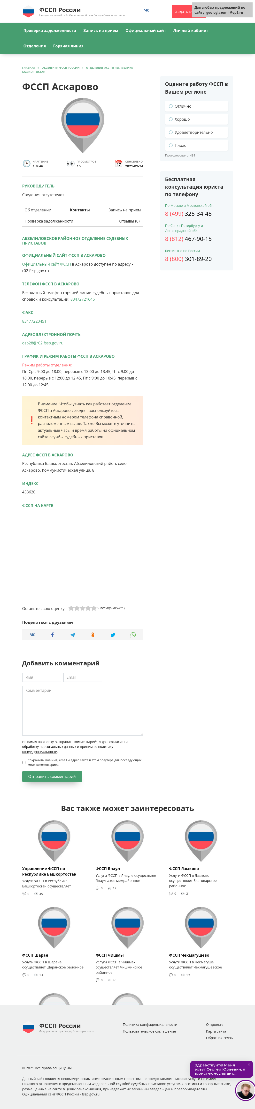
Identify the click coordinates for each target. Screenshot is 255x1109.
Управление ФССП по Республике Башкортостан (49, 871)
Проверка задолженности (49, 30)
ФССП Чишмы (110, 955)
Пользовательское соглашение (149, 1031)
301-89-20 (188, 259)
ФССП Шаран (35, 955)
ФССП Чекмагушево (189, 955)
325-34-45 (188, 213)
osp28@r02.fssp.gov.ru (42, 343)
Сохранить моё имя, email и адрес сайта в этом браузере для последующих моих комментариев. (85, 762)
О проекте (215, 1024)
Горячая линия (68, 46)
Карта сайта (216, 1031)
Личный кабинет (190, 30)
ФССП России (60, 10)
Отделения (34, 46)
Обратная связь (219, 1037)
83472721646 (82, 299)
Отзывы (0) (129, 221)
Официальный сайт (145, 30)
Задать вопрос (189, 11)
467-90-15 (188, 239)
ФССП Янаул (108, 868)
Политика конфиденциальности (150, 1024)
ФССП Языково (184, 868)
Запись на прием (100, 30)
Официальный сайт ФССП (46, 264)
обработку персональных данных (49, 746)
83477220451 (34, 321)
